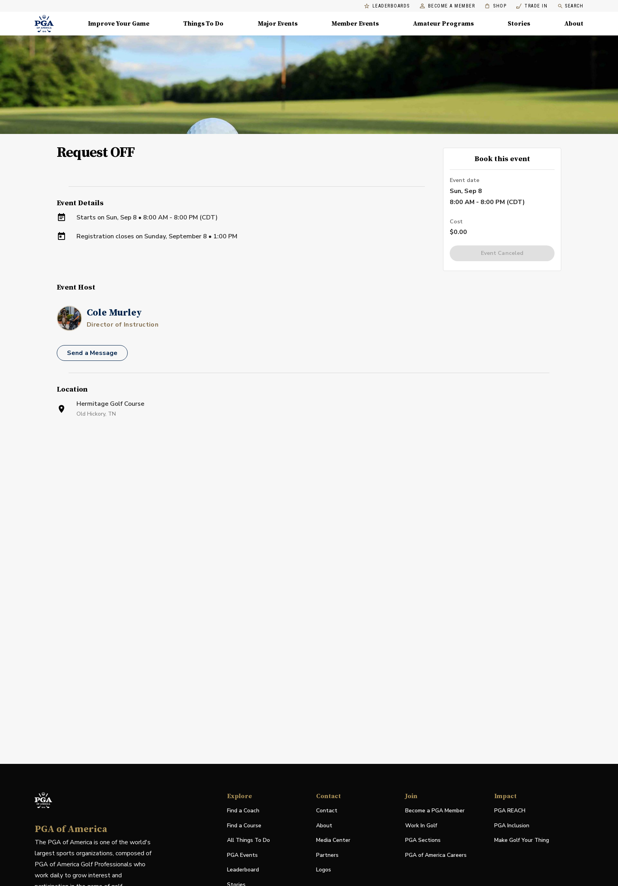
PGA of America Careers (436, 855)
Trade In (531, 6)
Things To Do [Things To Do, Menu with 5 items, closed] (203, 24)
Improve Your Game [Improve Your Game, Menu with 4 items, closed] (118, 24)
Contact (326, 810)
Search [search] (570, 6)
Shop (495, 6)
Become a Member (447, 6)
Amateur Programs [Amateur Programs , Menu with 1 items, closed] (443, 24)
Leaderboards (387, 6)
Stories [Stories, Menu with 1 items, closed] (519, 24)
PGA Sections (423, 840)
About (324, 825)
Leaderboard (243, 869)
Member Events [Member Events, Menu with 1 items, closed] (355, 24)
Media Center (333, 840)
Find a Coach (243, 810)
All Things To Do (248, 840)
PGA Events (242, 855)
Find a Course (244, 825)
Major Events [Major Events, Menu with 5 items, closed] (278, 24)
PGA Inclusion (511, 825)
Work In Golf (421, 825)
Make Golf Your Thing (521, 840)
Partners (327, 855)
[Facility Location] (309, 518)
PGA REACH (509, 811)
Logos (323, 869)
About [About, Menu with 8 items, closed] (573, 24)
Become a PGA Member (435, 810)
